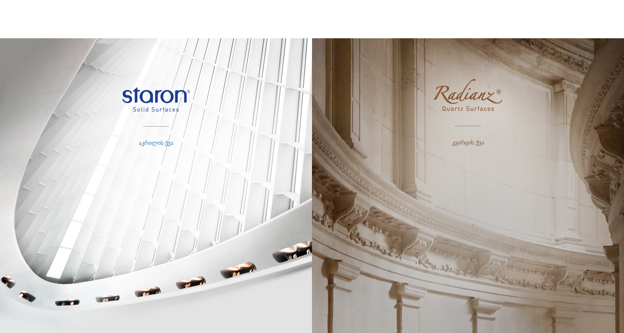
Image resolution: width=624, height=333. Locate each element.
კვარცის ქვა (468, 142)
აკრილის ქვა (156, 143)
